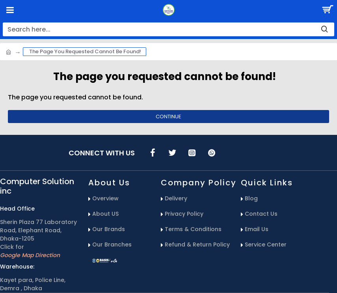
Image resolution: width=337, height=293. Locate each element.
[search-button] (324, 29)
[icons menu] (152, 152)
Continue (168, 116)
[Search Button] (327, 10)
